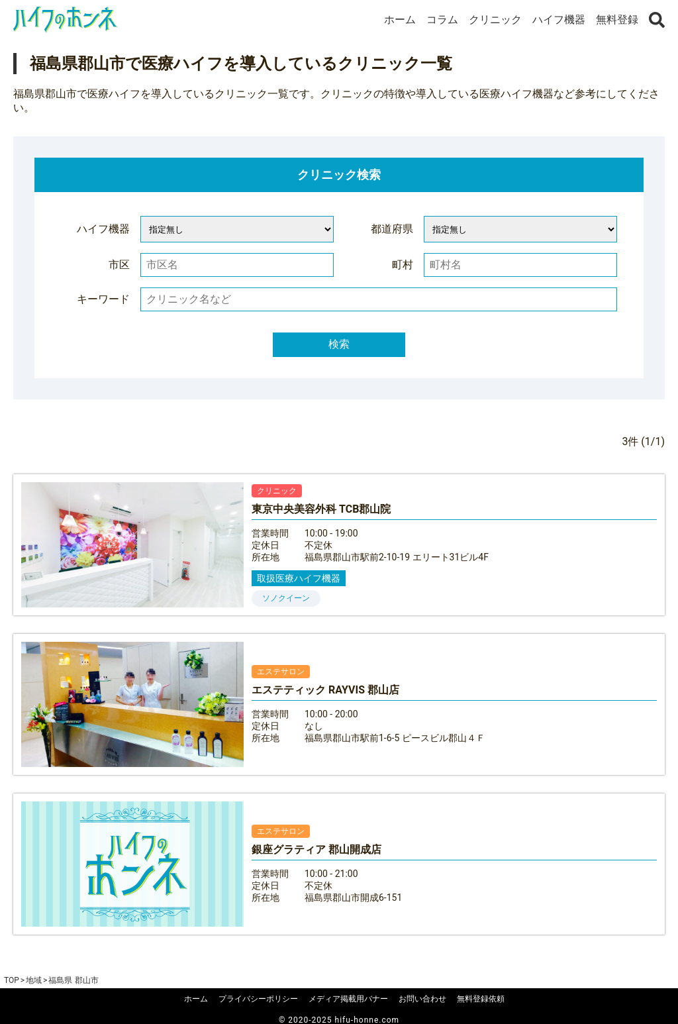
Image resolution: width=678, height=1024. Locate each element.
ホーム (400, 19)
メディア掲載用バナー (348, 998)
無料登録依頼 (481, 998)
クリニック (495, 19)
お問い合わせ (422, 998)
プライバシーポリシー (258, 998)
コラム (442, 19)
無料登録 (617, 19)
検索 (339, 344)
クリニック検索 (339, 174)
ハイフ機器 (558, 19)
